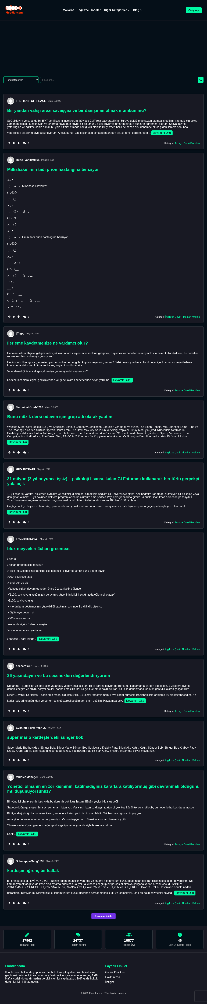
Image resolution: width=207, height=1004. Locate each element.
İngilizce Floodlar (89, 10)
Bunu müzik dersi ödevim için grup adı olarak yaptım (59, 416)
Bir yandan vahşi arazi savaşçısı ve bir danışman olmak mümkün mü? (76, 110)
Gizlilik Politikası (115, 972)
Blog (137, 10)
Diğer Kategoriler (117, 10)
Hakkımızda (112, 977)
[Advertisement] (103, 46)
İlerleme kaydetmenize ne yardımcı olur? (47, 343)
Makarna (68, 10)
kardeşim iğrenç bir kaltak (33, 870)
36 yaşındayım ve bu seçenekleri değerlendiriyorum (58, 675)
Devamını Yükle (103, 916)
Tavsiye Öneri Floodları (187, 143)
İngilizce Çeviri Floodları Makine (182, 316)
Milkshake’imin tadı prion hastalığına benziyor (53, 169)
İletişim (109, 982)
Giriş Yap (193, 10)
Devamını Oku (162, 132)
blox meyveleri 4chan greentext (38, 548)
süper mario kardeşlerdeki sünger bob (45, 737)
